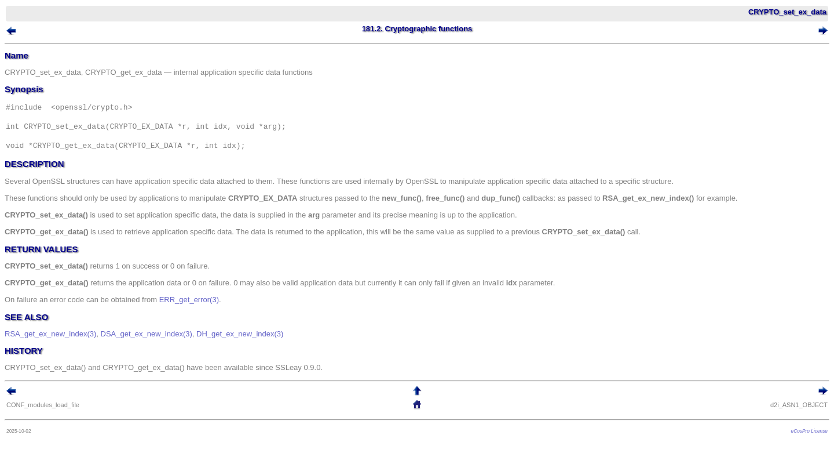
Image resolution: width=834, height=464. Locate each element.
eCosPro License (809, 431)
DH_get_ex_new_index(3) (239, 333)
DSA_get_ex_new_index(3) (146, 333)
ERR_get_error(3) (189, 299)
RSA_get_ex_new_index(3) (50, 333)
